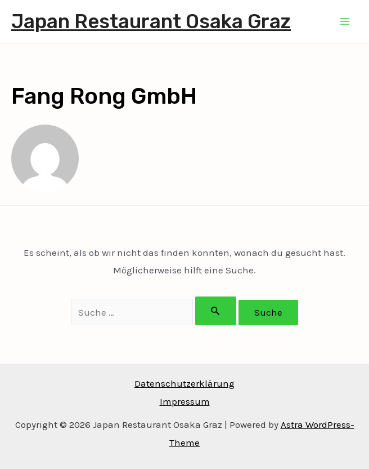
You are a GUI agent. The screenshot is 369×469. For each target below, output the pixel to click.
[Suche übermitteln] (215, 311)
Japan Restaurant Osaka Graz (151, 21)
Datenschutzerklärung (184, 383)
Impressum (185, 401)
